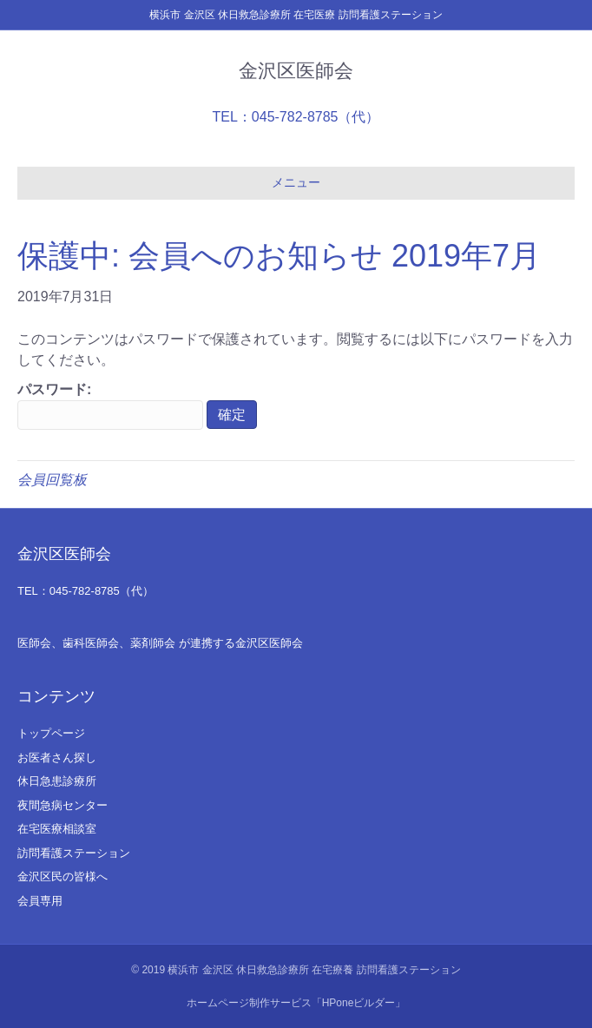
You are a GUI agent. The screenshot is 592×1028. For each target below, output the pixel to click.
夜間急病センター (62, 805)
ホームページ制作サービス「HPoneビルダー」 (296, 1003)
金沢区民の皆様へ (62, 876)
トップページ (51, 733)
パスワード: (110, 406)
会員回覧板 (52, 479)
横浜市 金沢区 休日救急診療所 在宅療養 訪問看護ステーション (314, 970)
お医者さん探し (56, 757)
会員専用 (39, 900)
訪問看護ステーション (73, 853)
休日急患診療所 (56, 780)
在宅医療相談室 (56, 828)
